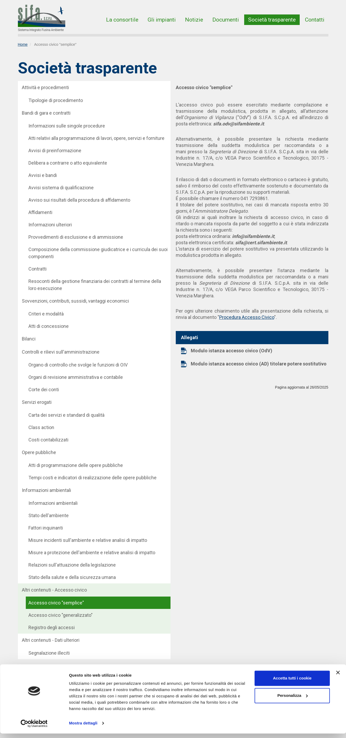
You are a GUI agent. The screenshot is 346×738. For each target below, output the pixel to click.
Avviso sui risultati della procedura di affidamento (79, 200)
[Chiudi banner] (338, 677)
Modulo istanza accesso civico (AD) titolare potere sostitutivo (259, 364)
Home (23, 44)
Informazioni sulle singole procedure (66, 126)
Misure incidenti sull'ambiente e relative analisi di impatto (87, 540)
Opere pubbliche (39, 452)
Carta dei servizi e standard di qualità (66, 415)
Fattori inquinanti (45, 528)
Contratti (37, 269)
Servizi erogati (37, 402)
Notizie (194, 20)
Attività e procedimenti (45, 87)
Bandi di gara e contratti (46, 113)
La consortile (122, 20)
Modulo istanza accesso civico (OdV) (231, 350)
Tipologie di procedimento (55, 100)
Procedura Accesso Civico (246, 317)
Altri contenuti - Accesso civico (54, 590)
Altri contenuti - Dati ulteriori (50, 640)
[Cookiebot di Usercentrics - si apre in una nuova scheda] (34, 728)
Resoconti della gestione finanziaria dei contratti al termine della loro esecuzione (94, 284)
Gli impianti (162, 20)
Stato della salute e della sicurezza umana (72, 577)
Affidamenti (40, 212)
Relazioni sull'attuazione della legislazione (72, 565)
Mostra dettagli (83, 727)
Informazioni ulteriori (50, 224)
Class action (41, 427)
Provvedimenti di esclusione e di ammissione (75, 237)
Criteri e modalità (46, 314)
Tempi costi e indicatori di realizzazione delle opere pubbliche (92, 477)
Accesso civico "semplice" (56, 602)
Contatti (314, 20)
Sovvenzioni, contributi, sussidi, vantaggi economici (75, 301)
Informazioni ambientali (46, 490)
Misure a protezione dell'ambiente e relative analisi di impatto (91, 552)
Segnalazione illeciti (49, 653)
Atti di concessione (48, 326)
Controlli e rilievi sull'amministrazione (60, 352)
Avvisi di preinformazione (54, 150)
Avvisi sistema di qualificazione (61, 187)
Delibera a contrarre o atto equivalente (67, 163)
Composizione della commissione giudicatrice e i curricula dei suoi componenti (98, 253)
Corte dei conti (43, 389)
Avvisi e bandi (42, 175)
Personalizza (292, 700)
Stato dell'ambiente (48, 515)
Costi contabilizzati (48, 439)
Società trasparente (272, 20)
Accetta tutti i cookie (292, 682)
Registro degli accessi (51, 627)
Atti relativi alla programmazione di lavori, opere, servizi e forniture (96, 138)
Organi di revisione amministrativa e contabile (75, 377)
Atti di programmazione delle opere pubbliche (75, 465)
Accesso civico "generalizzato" (60, 615)
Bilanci (29, 339)
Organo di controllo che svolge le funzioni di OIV (78, 365)
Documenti (225, 20)
